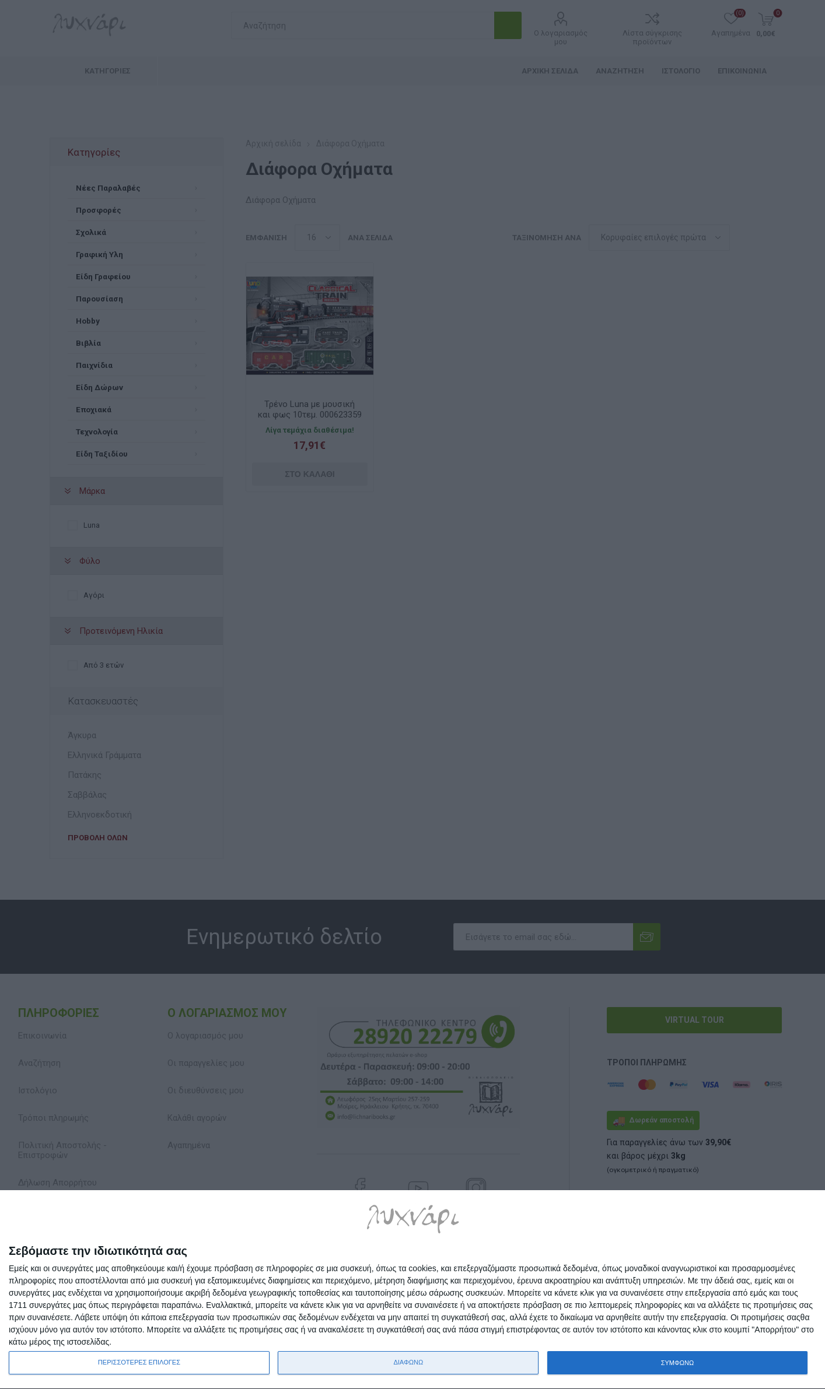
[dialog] (412, 1290)
